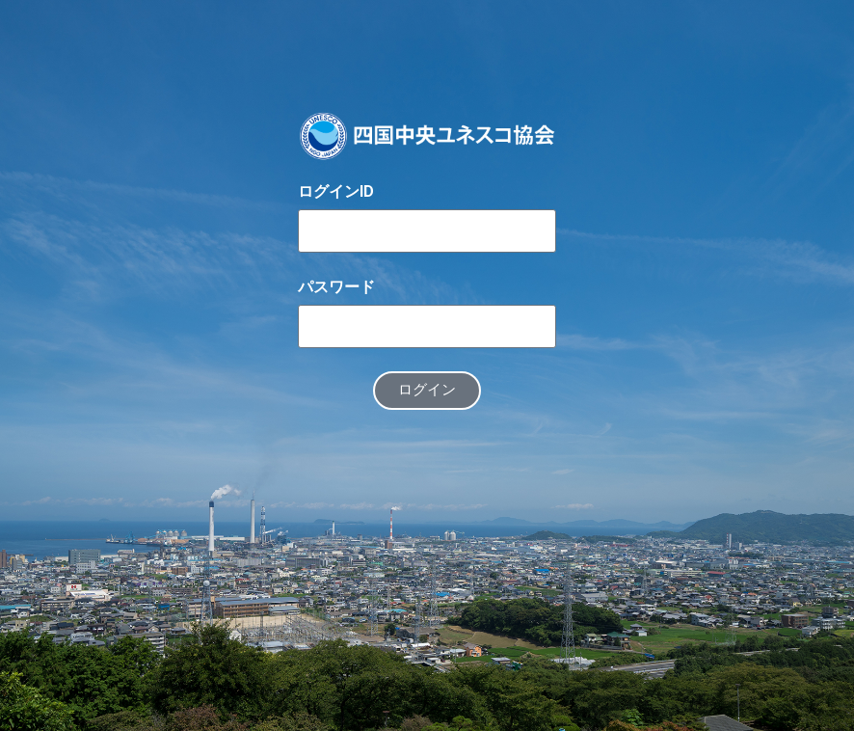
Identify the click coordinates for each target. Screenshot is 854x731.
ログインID (336, 191)
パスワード (336, 287)
